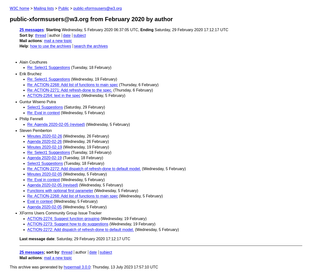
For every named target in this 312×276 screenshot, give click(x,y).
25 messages (32, 30)
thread (40, 35)
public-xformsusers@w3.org (97, 8)
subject (79, 35)
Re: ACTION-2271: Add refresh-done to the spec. (69, 90)
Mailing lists (44, 8)
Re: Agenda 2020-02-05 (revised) (56, 124)
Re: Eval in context (43, 113)
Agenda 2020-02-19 (44, 158)
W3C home (19, 8)
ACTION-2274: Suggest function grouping (63, 219)
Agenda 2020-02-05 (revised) (52, 185)
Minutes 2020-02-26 (44, 136)
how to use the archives (50, 46)
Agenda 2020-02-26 (44, 141)
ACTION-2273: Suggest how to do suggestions (67, 224)
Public (63, 8)
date (66, 35)
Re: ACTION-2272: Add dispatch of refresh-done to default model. (84, 169)
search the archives (91, 46)
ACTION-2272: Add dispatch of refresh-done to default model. (80, 230)
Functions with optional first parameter (60, 191)
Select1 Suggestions (45, 107)
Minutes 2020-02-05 (44, 174)
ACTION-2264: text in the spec (53, 95)
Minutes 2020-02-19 (44, 147)
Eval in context (40, 201)
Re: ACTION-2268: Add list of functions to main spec (72, 85)
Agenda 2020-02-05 (44, 207)
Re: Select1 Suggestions (48, 67)
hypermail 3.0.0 (77, 267)
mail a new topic (58, 41)
